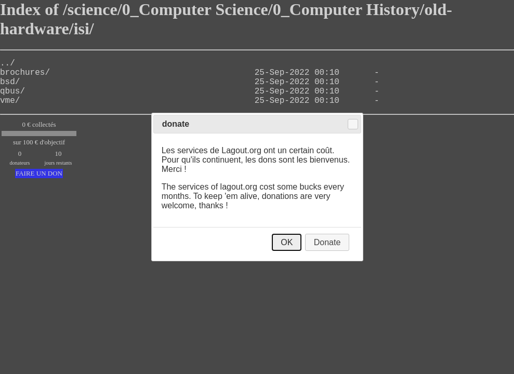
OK (287, 242)
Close (353, 124)
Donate (327, 242)
